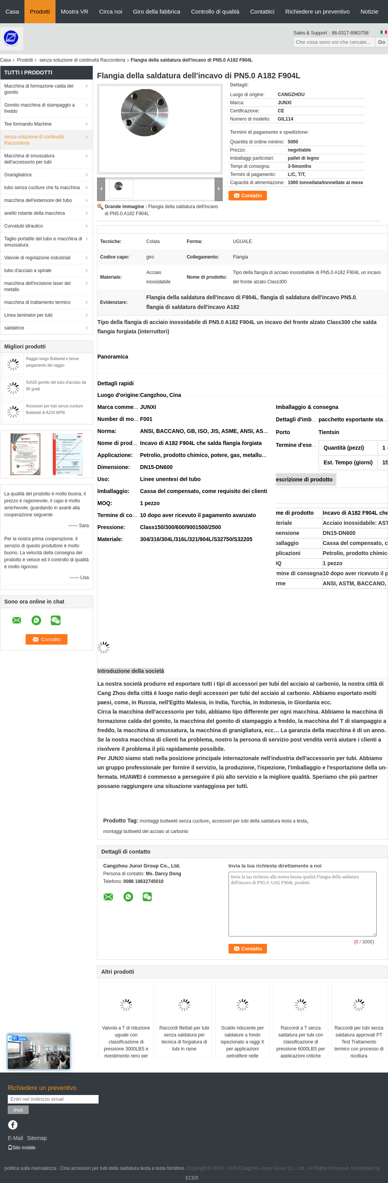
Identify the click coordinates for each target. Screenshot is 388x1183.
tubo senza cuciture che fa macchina (42, 187)
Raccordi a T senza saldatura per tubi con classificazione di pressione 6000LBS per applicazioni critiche (300, 1042)
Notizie (369, 11)
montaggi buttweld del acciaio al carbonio (145, 831)
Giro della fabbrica (156, 11)
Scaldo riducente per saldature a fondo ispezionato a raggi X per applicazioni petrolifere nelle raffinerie (242, 1045)
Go (381, 42)
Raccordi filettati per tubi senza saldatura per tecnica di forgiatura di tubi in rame (184, 1038)
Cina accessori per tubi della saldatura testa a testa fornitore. (123, 1168)
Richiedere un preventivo (317, 11)
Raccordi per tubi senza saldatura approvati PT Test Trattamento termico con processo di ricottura (359, 1042)
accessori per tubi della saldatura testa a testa (259, 821)
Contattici (262, 11)
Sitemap (37, 1138)
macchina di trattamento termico (37, 302)
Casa (12, 11)
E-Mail (15, 1138)
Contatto (251, 195)
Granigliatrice (18, 175)
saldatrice (14, 328)
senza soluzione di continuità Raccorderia (82, 60)
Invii (18, 1110)
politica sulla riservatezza (30, 1168)
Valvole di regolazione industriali (37, 257)
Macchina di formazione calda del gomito (38, 89)
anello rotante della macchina (34, 213)
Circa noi (110, 11)
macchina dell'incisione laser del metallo (37, 286)
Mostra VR (74, 11)
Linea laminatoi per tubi (28, 315)
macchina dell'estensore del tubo (38, 200)
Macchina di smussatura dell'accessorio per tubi (29, 159)
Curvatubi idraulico (23, 226)
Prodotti (40, 11)
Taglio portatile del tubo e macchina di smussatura (43, 242)
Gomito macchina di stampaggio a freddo (39, 108)
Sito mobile (21, 1147)
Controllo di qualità (215, 11)
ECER (191, 1178)
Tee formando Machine (28, 124)
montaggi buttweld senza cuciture (174, 821)
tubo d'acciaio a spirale (28, 270)
